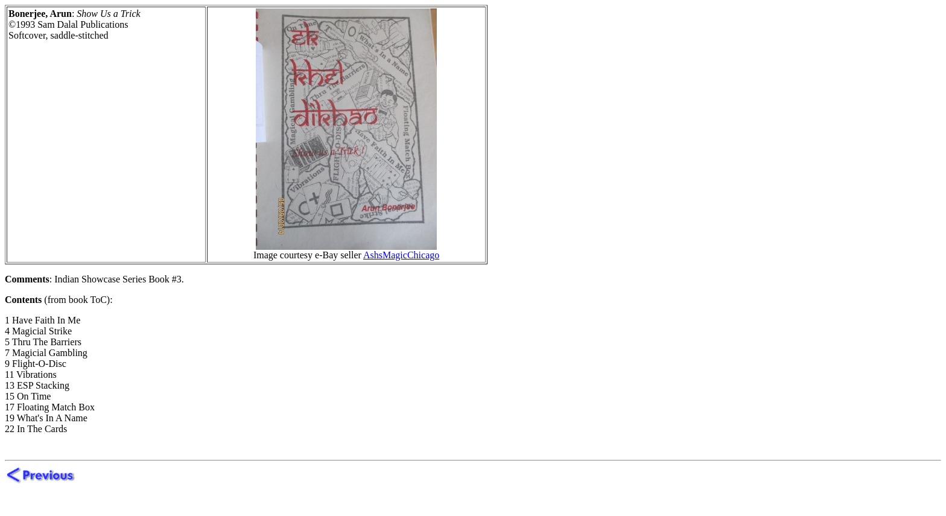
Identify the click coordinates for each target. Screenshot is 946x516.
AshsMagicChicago (401, 255)
